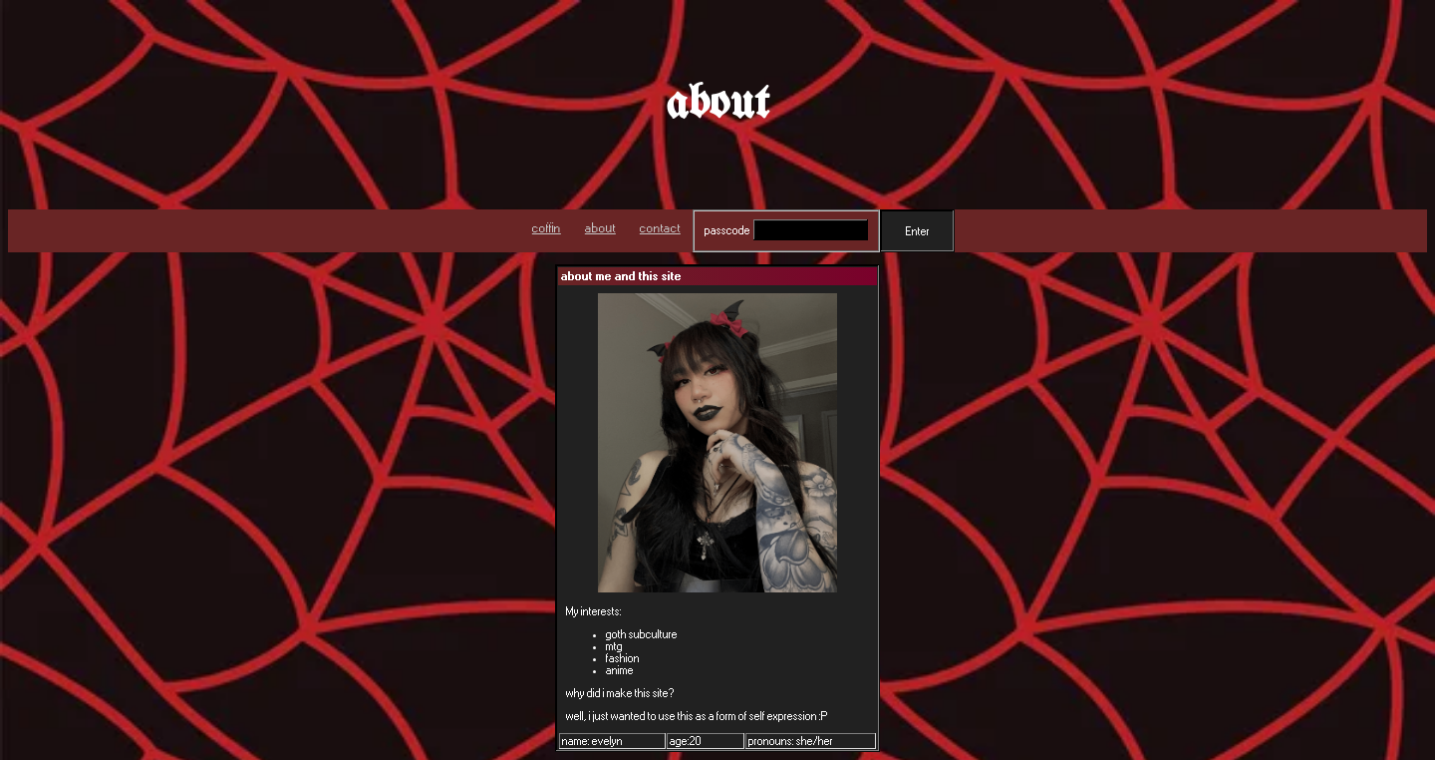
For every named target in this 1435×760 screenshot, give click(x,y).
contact (660, 227)
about (600, 227)
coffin (546, 227)
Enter (918, 231)
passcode (727, 230)
